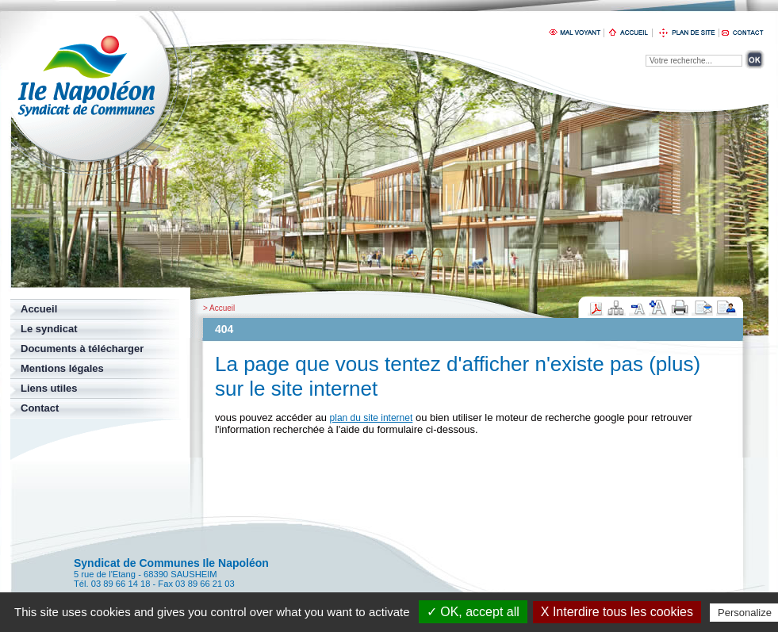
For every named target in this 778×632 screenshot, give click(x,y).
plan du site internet (371, 417)
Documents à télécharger (82, 348)
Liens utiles (49, 388)
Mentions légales (62, 368)
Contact (40, 408)
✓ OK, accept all (473, 612)
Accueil (222, 308)
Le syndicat (49, 329)
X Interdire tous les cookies (617, 612)
